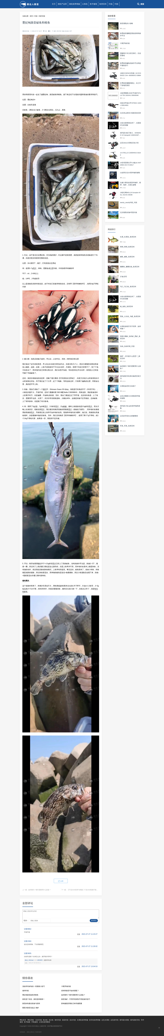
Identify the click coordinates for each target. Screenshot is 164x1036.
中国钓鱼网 (38, 1032)
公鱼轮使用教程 (44, 1022)
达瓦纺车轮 (114, 1020)
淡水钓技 (72, 1020)
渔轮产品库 (62, 4)
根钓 (55, 31)
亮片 (60, 31)
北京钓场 (38, 1020)
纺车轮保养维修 (94, 1020)
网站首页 (23, 1020)
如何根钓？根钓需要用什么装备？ (39, 890)
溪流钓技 (65, 1020)
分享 (61, 881)
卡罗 (70, 31)
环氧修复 (34, 1022)
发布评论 (94, 920)
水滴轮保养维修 (82, 1020)
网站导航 (30, 1020)
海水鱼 (45, 1020)
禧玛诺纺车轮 (135, 1020)
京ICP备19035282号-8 (54, 1026)
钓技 (116, 4)
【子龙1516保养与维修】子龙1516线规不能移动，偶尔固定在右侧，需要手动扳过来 (95, 890)
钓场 (110, 4)
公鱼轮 (85, 4)
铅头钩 (67, 31)
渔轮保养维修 (74, 4)
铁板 (63, 31)
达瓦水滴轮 (105, 1020)
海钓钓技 (42, 16)
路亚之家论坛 (31, 1032)
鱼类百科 (103, 4)
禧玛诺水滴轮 (124, 1020)
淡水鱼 (51, 1020)
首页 (54, 4)
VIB (58, 31)
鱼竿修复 (93, 4)
